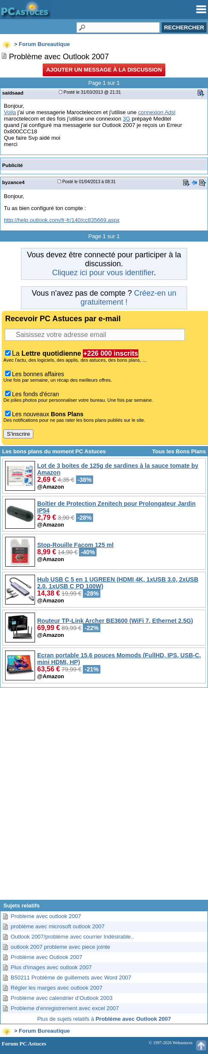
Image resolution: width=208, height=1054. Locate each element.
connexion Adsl (156, 112)
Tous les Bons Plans (179, 451)
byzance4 (13, 182)
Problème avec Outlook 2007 (46, 957)
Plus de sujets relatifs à (104, 1019)
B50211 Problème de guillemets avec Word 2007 (71, 977)
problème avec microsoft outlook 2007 (58, 926)
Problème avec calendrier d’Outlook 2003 (61, 998)
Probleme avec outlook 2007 (46, 916)
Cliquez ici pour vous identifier (103, 272)
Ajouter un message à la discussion (104, 69)
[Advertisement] (103, 797)
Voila (10, 112)
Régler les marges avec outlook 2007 (57, 988)
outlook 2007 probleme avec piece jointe (60, 947)
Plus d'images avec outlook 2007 (51, 967)
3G (126, 118)
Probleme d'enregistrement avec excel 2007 (65, 1008)
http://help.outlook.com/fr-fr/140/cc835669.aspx (62, 220)
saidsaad (12, 92)
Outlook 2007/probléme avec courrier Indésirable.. (72, 936)
